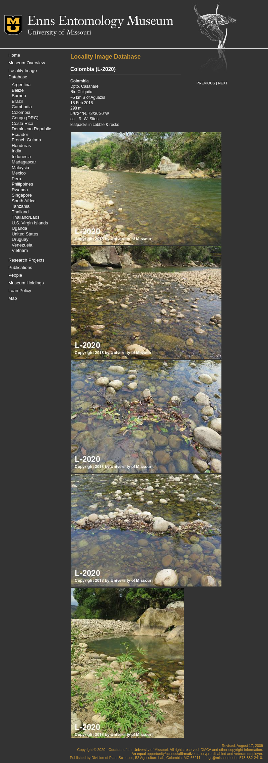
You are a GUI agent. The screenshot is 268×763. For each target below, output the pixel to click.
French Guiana (26, 139)
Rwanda (20, 189)
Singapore (22, 195)
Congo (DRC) (25, 117)
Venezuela (22, 245)
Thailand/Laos (26, 217)
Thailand (20, 211)
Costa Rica (23, 123)
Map (12, 298)
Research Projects (26, 260)
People (15, 275)
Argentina (21, 84)
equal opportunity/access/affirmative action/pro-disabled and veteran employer (199, 754)
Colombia (21, 112)
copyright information (245, 750)
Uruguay (20, 239)
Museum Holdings (26, 282)
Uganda (19, 228)
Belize (18, 90)
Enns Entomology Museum (100, 21)
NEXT (223, 83)
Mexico (19, 173)
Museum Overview (26, 62)
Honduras (21, 145)
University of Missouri (59, 32)
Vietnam (20, 250)
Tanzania (20, 206)
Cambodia (22, 106)
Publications (20, 267)
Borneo (19, 95)
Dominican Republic (31, 128)
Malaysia (20, 167)
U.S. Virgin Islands (30, 222)
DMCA (206, 750)
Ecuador (20, 134)
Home (14, 55)
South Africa (24, 200)
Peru (16, 178)
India (16, 150)
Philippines (22, 184)
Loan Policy (19, 290)
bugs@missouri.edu (220, 758)
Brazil (17, 101)
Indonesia (21, 156)
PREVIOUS (205, 83)
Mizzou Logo (15, 25)
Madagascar (24, 161)
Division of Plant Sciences (112, 758)
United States (25, 233)
